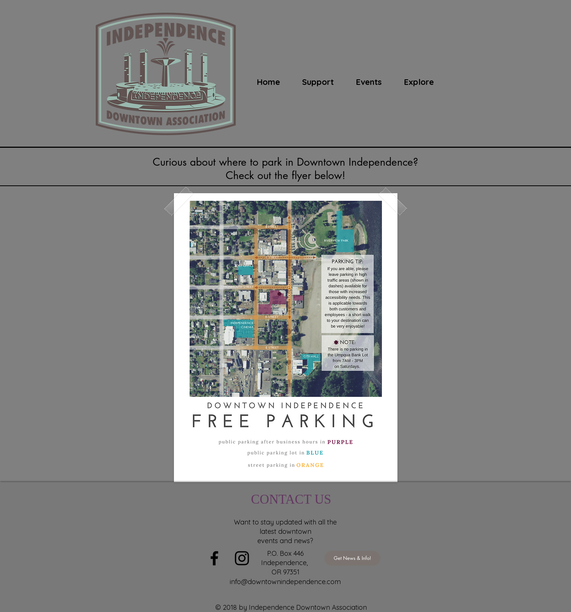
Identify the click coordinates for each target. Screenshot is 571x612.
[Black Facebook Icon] (214, 558)
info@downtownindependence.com (285, 581)
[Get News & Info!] (352, 558)
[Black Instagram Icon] (241, 558)
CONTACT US (291, 499)
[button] (369, 82)
